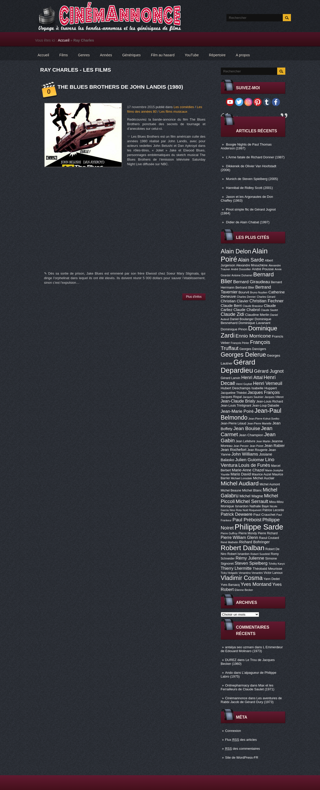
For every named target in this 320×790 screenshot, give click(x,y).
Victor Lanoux (273, 573)
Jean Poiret (256, 445)
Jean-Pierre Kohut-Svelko (263, 418)
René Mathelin (229, 542)
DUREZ (231, 660)
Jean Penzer (241, 445)
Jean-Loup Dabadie (265, 405)
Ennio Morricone (253, 336)
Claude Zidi (232, 314)
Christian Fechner (266, 301)
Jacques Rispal (231, 397)
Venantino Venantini (251, 572)
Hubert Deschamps (236, 388)
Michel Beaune (231, 490)
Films (63, 55)
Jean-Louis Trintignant (236, 405)
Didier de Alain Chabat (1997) (248, 222)
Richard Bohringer (254, 542)
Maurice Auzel (261, 474)
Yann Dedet (272, 579)
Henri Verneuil (267, 383)
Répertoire (217, 55)
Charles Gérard (266, 296)
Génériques (131, 55)
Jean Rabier (274, 446)
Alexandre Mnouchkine (252, 265)
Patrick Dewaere (236, 514)
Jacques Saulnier (253, 396)
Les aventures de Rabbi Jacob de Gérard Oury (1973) (251, 700)
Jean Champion (251, 435)
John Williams (245, 454)
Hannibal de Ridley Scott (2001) (249, 188)
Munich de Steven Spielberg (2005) (252, 179)
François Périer (240, 342)
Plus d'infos (194, 297)
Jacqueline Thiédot (234, 393)
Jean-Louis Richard (269, 401)
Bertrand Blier (244, 287)
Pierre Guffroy (229, 533)
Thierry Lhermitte (236, 568)
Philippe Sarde (259, 527)
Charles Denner (246, 296)
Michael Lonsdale (241, 478)
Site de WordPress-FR (241, 757)
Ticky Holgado (229, 572)
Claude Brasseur (253, 305)
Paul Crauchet (264, 514)
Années (106, 55)
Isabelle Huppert (264, 388)
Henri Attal (252, 377)
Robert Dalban (243, 548)
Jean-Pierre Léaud (233, 423)
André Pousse (263, 269)
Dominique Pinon (234, 329)
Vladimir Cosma (242, 578)
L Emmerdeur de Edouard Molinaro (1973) (252, 649)
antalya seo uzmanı (239, 647)
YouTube (192, 55)
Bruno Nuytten (258, 292)
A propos (243, 55)
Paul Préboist (247, 519)
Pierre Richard (268, 533)
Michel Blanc (252, 490)
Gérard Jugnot (269, 371)
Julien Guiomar (249, 459)
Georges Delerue (243, 354)
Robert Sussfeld (260, 553)
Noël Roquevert (252, 510)
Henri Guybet (244, 383)
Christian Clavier (235, 301)
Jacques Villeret (274, 396)
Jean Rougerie (257, 450)
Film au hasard (163, 55)
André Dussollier (241, 269)
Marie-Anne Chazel (248, 470)
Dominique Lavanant (254, 323)
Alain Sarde (251, 260)
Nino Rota (236, 510)
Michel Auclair (263, 478)
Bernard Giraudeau (251, 281)
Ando (229, 673)
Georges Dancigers (252, 349)
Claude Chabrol (246, 310)
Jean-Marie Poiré (237, 411)
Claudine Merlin (257, 315)
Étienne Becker (244, 589)
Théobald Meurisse (267, 569)
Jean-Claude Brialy (238, 401)
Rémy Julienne (250, 558)
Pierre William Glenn (239, 537)
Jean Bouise (246, 428)
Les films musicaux (173, 111)
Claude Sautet (269, 310)
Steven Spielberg (251, 563)
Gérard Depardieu (238, 366)
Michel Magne (251, 496)
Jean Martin (263, 441)
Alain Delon (236, 251)
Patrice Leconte (273, 510)
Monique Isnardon (235, 506)
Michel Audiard (240, 483)
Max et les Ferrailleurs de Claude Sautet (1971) (247, 687)
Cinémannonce (236, 698)
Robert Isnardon (238, 554)
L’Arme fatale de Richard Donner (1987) (255, 157)
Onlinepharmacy (237, 685)
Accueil (63, 40)
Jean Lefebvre (245, 441)
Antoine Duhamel (242, 275)
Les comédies (184, 107)
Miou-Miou (276, 502)
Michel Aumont (270, 484)
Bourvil (243, 292)
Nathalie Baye (259, 506)
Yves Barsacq (230, 585)
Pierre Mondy (247, 533)
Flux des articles (241, 740)
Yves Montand (255, 584)
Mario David (241, 474)
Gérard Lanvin (230, 378)
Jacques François (264, 392)
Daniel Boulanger (242, 319)
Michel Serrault (252, 501)
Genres (84, 55)
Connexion (233, 731)
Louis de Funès (254, 465)
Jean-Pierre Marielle (259, 423)
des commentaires (242, 748)
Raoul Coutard (269, 538)
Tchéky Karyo (276, 563)
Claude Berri (231, 306)
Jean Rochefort (234, 450)
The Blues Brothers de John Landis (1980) (120, 87)
